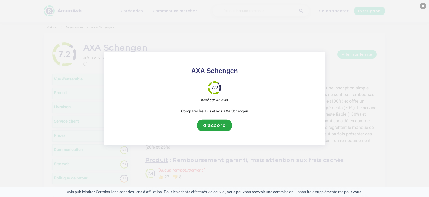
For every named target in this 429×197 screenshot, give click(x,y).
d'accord (214, 125)
